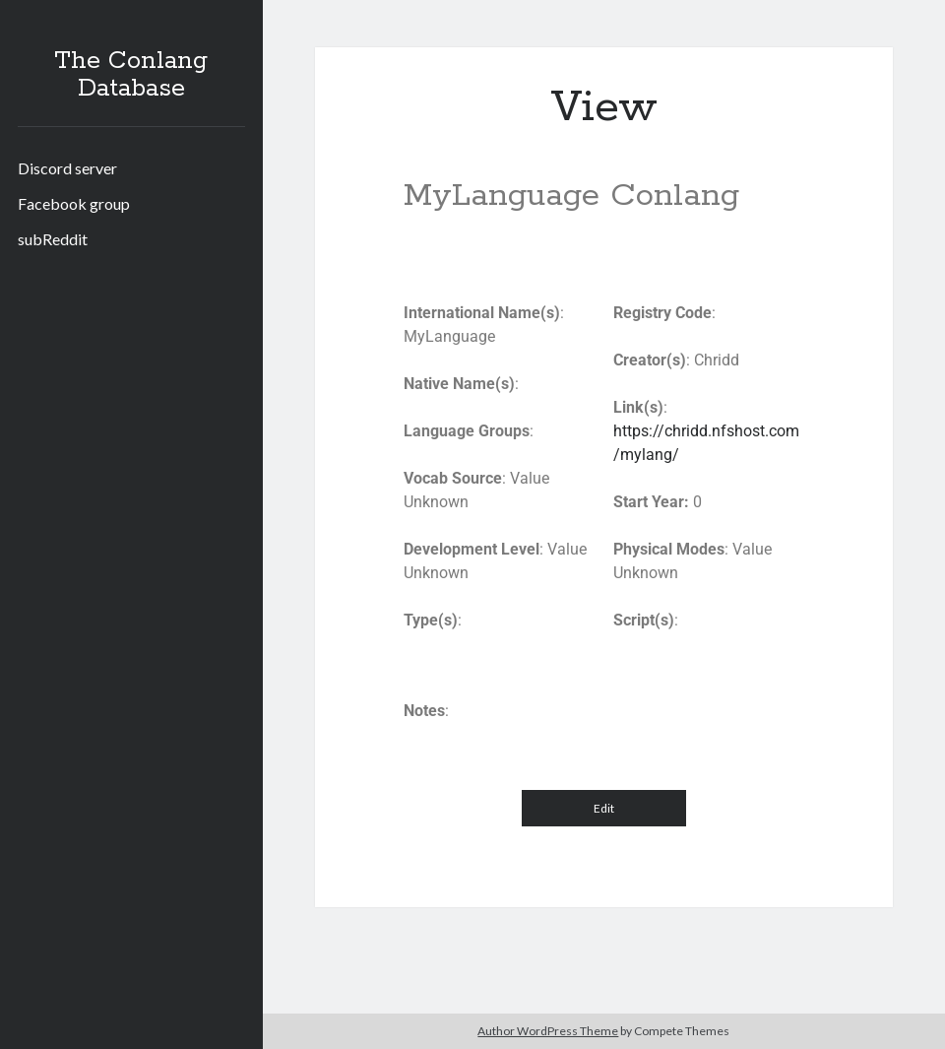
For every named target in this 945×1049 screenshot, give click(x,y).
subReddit (53, 238)
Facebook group (74, 203)
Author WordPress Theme (547, 1030)
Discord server (67, 168)
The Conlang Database (131, 74)
